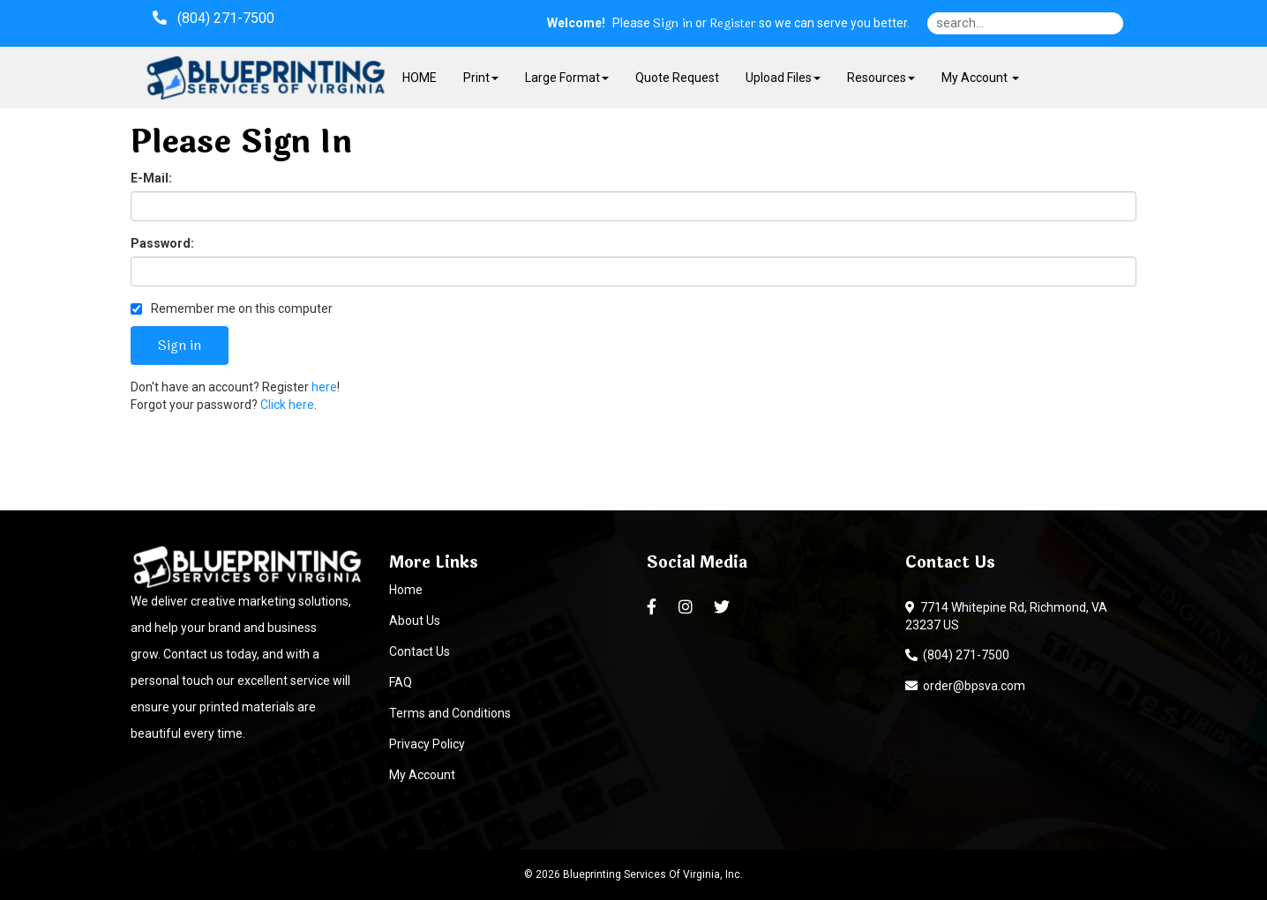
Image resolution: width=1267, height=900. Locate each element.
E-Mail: (151, 178)
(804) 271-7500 (957, 655)
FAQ (400, 682)
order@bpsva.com (965, 686)
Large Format (567, 78)
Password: (162, 243)
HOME (419, 78)
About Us (414, 621)
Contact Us (419, 651)
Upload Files (783, 78)
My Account (422, 775)
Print (481, 78)
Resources (881, 78)
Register (732, 24)
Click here (287, 405)
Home (406, 590)
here (324, 387)
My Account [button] (980, 78)
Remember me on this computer (232, 308)
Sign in (673, 24)
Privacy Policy (427, 744)
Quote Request (677, 78)
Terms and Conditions (450, 713)
